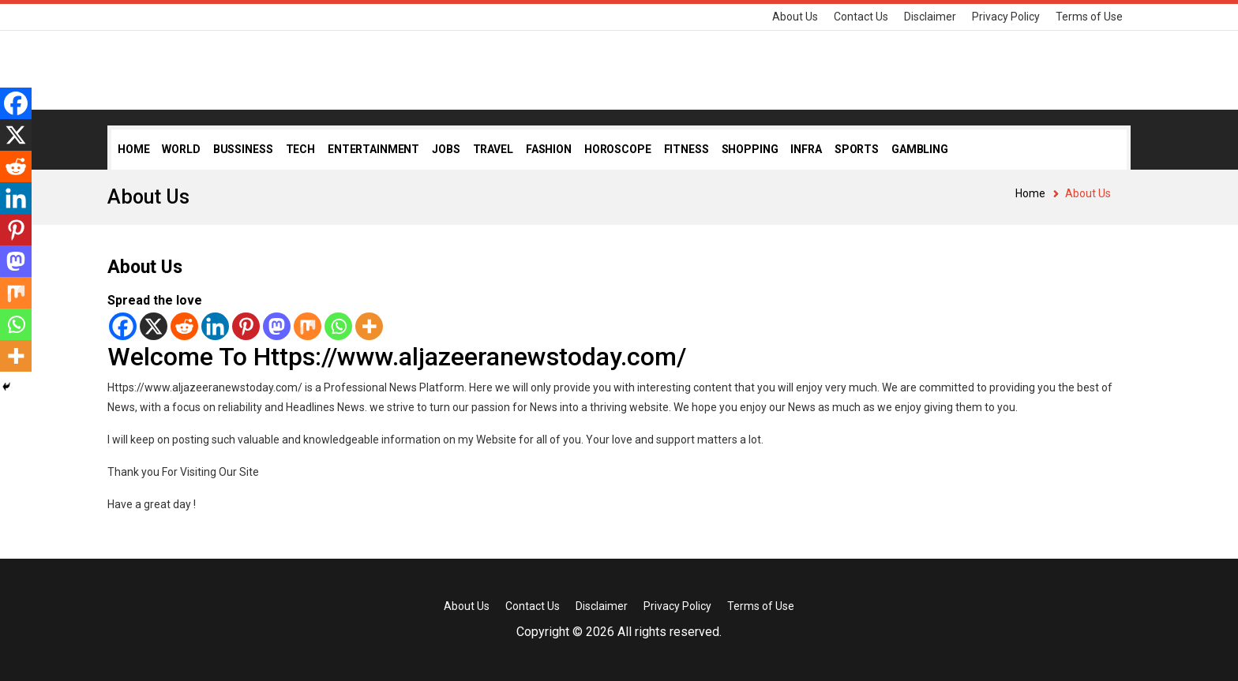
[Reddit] (184, 326)
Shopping (750, 149)
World (181, 149)
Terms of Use (1089, 16)
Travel (493, 149)
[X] (153, 326)
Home (133, 149)
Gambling (919, 149)
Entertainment (373, 149)
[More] (369, 326)
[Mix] (307, 326)
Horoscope (617, 149)
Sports (857, 149)
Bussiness (243, 149)
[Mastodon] (277, 326)
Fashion (549, 149)
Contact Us (861, 16)
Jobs (446, 149)
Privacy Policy (1006, 16)
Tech (300, 149)
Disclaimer (930, 16)
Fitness (686, 149)
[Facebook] (123, 326)
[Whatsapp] (338, 326)
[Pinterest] (246, 326)
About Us (795, 16)
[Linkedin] (215, 326)
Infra (805, 149)
